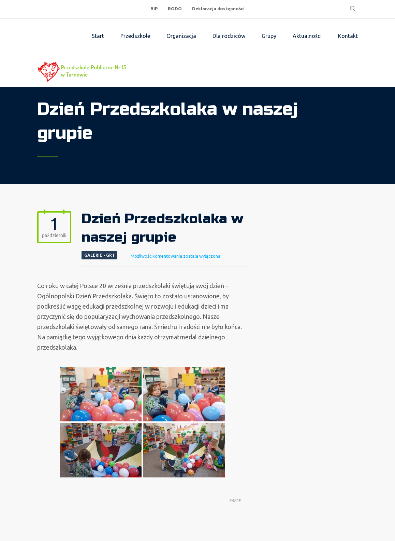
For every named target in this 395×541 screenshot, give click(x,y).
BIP (154, 8)
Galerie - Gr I (99, 255)
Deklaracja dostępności (218, 8)
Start (98, 36)
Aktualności (307, 36)
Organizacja (181, 36)
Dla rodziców (229, 36)
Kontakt (348, 36)
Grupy (269, 36)
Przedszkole (135, 36)
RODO (175, 8)
